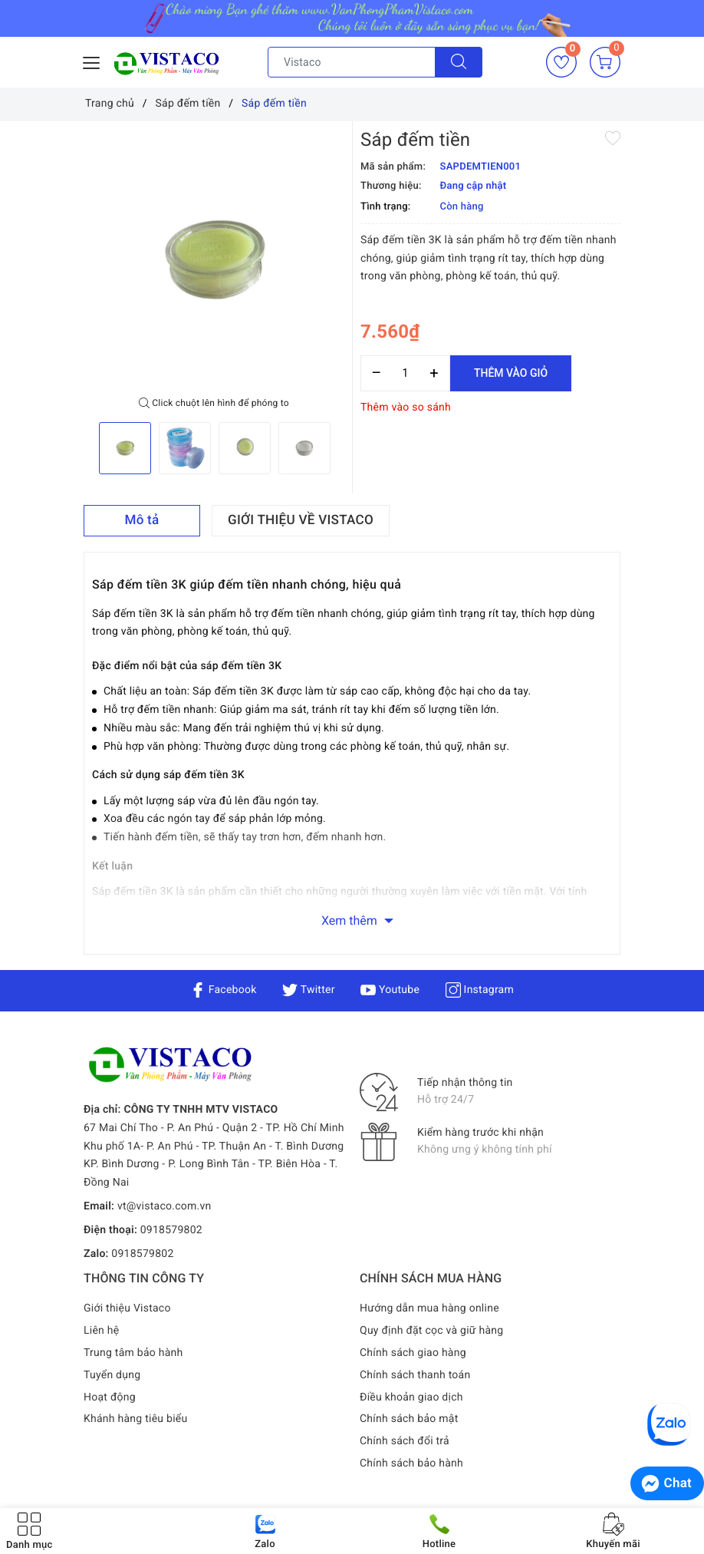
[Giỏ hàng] (605, 62)
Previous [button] (83, 448)
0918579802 (171, 1230)
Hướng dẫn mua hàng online (429, 1308)
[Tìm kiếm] (458, 62)
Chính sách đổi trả (404, 1441)
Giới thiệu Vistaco (127, 1308)
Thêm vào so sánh (405, 407)
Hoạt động (110, 1397)
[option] (214, 259)
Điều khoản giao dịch (411, 1397)
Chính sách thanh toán (415, 1375)
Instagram (480, 990)
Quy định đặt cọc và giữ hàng (431, 1331)
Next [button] (344, 448)
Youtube (389, 990)
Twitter (308, 990)
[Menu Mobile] (92, 61)
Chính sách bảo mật (409, 1419)
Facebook (223, 990)
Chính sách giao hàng (413, 1353)
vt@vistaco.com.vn (164, 1206)
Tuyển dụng (112, 1375)
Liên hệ (101, 1331)
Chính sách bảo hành (411, 1463)
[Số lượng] (405, 373)
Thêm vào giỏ (511, 373)
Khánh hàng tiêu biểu (135, 1419)
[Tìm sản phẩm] (352, 62)
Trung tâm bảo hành (133, 1353)
